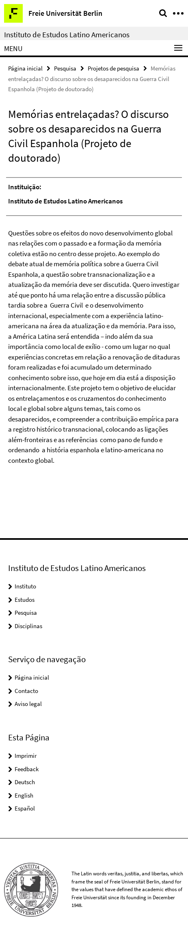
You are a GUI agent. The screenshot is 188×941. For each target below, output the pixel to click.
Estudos (25, 599)
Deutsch (25, 782)
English (24, 795)
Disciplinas (28, 626)
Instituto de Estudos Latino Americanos (67, 34)
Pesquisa (65, 68)
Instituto (25, 586)
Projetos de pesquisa (113, 68)
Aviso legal (28, 704)
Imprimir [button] (26, 755)
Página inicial (25, 68)
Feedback (27, 769)
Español (25, 808)
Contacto (26, 691)
